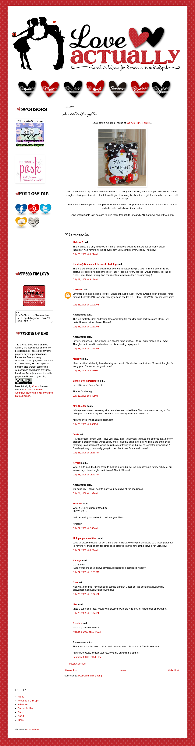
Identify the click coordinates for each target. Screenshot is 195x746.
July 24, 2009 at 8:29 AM (85, 550)
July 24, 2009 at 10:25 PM (86, 572)
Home (123, 670)
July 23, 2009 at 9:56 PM (85, 424)
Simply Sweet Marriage (85, 381)
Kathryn (77, 560)
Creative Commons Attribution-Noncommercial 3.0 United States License (34, 395)
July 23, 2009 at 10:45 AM (86, 348)
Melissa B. (78, 242)
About (21, 716)
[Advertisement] (30, 462)
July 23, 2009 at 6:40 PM (85, 396)
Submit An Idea (25, 708)
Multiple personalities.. (85, 538)
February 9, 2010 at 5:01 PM (87, 657)
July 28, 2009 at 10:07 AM (86, 613)
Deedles (77, 623)
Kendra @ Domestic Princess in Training (95, 264)
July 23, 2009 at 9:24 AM (85, 279)
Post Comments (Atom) (90, 675)
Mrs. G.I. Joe (79, 406)
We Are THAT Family (138, 122)
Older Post (173, 670)
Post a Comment (77, 663)
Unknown (78, 289)
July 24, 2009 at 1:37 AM (85, 493)
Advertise (22, 704)
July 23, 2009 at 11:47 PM (86, 474)
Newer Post (71, 670)
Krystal (77, 463)
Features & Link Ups (28, 700)
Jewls (76, 434)
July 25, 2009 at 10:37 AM (86, 594)
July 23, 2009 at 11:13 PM (86, 452)
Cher (75, 582)
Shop (20, 712)
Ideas (20, 720)
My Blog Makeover (32, 729)
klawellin (77, 503)
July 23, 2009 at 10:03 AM (86, 304)
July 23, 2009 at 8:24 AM (85, 254)
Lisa (75, 604)
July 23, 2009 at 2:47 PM (85, 370)
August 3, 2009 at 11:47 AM (87, 632)
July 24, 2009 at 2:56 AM (85, 528)
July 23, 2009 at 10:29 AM (86, 326)
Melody (77, 359)
